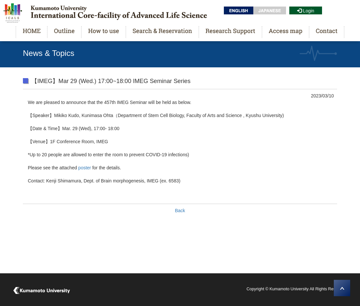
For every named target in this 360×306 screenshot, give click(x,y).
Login (305, 10)
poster (84, 167)
